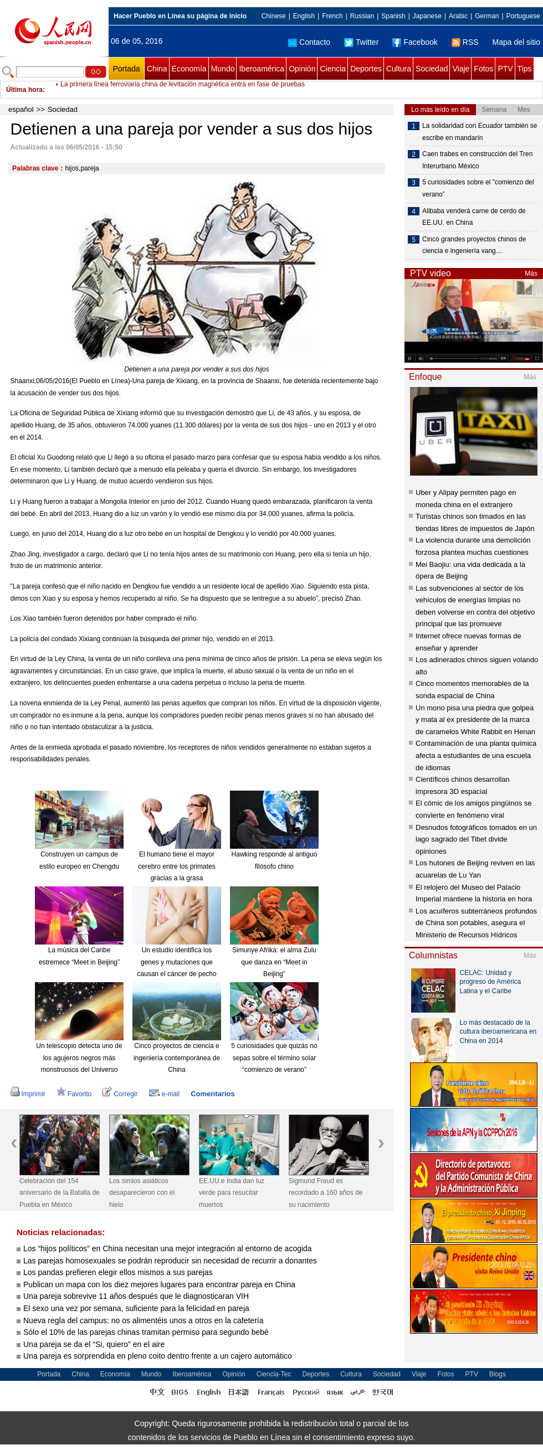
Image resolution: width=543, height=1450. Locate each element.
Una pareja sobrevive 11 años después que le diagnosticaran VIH (136, 1296)
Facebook (414, 42)
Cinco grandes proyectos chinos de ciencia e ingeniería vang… (474, 245)
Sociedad (432, 68)
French (332, 16)
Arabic (458, 16)
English (304, 16)
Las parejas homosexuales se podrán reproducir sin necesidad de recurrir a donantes (170, 1260)
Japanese (427, 16)
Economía (189, 68)
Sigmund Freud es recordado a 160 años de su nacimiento (325, 1193)
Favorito (74, 1094)
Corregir (120, 1094)
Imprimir (28, 1094)
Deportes (366, 68)
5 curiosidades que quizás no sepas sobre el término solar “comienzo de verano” (274, 1058)
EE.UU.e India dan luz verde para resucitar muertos (231, 1193)
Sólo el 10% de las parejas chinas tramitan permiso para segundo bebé (146, 1332)
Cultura (398, 68)
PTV (505, 68)
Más (531, 273)
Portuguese (523, 16)
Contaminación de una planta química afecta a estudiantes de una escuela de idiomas (476, 755)
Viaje (460, 68)
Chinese (274, 16)
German (487, 16)
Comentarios (212, 1094)
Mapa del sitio (516, 42)
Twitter (361, 42)
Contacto (309, 42)
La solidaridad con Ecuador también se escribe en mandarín (479, 132)
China (157, 68)
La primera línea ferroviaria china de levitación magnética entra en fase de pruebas (182, 90)
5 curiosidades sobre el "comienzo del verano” (478, 188)
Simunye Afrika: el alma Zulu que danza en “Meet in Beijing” (274, 962)
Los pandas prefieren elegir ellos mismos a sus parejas (118, 1272)
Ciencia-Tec (274, 1374)
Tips (525, 68)
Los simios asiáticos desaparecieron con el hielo (142, 1193)
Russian (362, 16)
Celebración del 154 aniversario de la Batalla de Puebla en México (59, 1193)
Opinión (302, 68)
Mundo (223, 68)
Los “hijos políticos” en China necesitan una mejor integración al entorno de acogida (167, 1248)
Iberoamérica (261, 68)
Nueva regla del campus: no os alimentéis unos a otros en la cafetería (144, 1320)
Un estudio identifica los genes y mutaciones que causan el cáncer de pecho (176, 962)
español (21, 109)
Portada (126, 68)
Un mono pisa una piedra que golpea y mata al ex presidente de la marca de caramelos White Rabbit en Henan (475, 720)
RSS (465, 42)
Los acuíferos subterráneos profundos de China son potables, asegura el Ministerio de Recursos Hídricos (476, 923)
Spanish (393, 16)
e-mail (164, 1094)
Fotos (483, 68)
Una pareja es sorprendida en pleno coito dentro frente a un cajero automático (157, 1355)
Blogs (497, 1374)
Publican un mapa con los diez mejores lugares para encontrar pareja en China (159, 1284)
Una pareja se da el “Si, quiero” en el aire (94, 1344)
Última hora (24, 90)
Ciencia (333, 68)
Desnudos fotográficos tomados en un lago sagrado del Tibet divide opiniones (476, 839)
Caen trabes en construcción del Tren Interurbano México (477, 160)
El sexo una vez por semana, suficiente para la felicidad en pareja (136, 1308)
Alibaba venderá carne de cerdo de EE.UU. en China (474, 217)
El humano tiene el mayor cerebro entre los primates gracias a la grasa (176, 866)
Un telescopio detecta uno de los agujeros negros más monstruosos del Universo (79, 1058)
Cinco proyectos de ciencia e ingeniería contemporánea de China (177, 1058)
